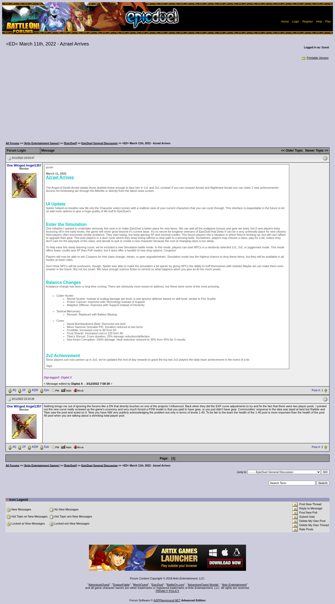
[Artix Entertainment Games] (41, 143)
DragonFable (121, 584)
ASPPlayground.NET (167, 600)
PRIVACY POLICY (168, 591)
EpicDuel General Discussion (99, 143)
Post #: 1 (317, 390)
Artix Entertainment (234, 584)
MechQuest (140, 584)
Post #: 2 (317, 446)
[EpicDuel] (70, 143)
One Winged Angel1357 (24, 165)
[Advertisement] (167, 99)
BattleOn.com (175, 584)
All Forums (12, 143)
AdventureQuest (98, 584)
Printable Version (314, 57)
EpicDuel (157, 584)
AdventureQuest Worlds (203, 584)
